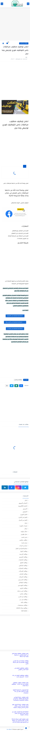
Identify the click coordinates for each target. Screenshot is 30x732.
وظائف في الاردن (23, 43)
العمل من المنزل (23, 520)
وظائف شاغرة (23, 593)
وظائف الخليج (23, 562)
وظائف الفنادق (23, 574)
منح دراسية (24, 542)
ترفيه (26, 523)
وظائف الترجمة (23, 554)
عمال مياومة (24, 531)
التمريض (25, 508)
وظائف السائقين (23, 565)
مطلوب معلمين (23, 540)
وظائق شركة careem (21, 608)
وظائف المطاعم (23, 582)
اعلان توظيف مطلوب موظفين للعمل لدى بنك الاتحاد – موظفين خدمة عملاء (20, 684)
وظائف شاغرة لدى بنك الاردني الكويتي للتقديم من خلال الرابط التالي (20, 662)
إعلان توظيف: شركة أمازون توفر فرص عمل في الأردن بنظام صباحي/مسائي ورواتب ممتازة (20, 706)
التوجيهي (25, 511)
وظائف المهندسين (22, 585)
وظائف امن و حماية (22, 591)
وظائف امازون (23, 588)
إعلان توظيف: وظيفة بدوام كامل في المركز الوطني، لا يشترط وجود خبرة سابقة (20, 655)
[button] (21, 385)
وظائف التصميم (23, 557)
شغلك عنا (9, 729)
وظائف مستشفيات (22, 605)
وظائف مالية (24, 602)
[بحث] (2, 4)
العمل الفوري (23, 514)
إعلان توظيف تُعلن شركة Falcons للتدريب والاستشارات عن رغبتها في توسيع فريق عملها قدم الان (20, 721)
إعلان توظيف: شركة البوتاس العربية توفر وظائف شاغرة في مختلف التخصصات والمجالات (20, 699)
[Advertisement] (15, 24)
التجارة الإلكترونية (22, 506)
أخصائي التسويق (23, 503)
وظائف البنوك (23, 551)
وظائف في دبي (23, 599)
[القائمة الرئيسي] (28, 4)
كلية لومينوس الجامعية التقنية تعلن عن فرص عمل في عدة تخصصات (20, 691)
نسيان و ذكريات (23, 545)
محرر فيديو (24, 537)
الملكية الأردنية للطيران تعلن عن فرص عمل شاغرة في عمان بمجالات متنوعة (20, 713)
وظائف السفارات (22, 568)
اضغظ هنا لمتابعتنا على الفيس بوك (15, 322)
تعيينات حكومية (23, 525)
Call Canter (24, 610)
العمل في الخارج (23, 517)
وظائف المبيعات (23, 576)
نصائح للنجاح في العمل (21, 548)
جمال (25, 528)
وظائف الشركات (23, 571)
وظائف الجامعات (23, 559)
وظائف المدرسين (22, 579)
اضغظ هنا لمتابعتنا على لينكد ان (15, 328)
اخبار (26, 500)
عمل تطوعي (24, 534)
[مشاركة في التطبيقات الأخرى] (7, 385)
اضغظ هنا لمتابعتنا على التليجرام (15, 315)
